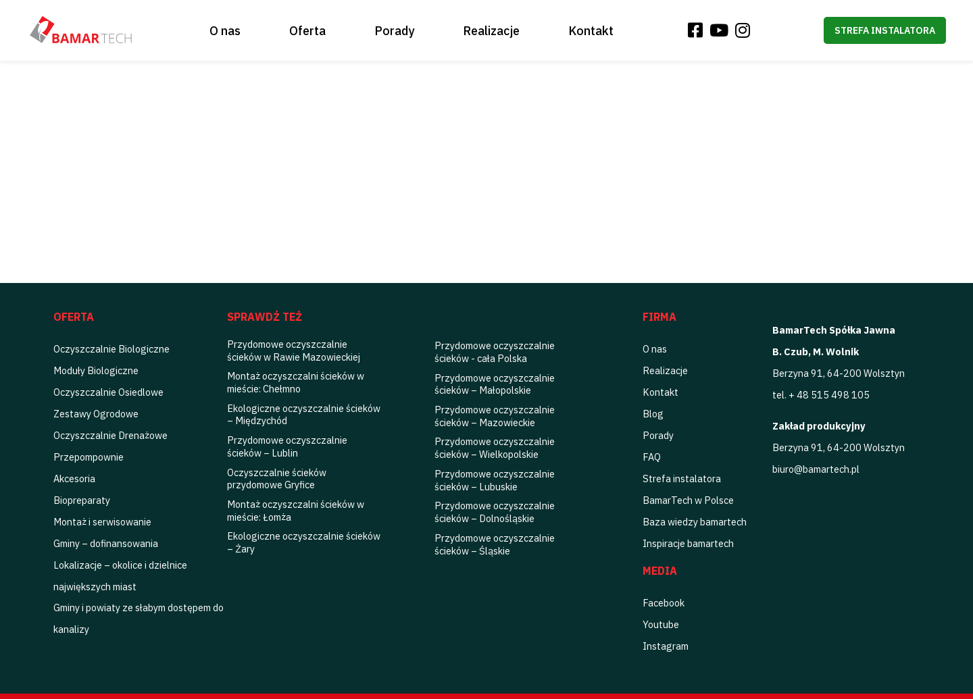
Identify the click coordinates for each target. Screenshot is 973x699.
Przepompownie (88, 456)
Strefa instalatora (884, 30)
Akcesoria (74, 478)
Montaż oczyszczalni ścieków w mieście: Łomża (295, 510)
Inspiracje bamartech (688, 543)
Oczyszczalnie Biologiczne (111, 348)
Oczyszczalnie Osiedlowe (108, 392)
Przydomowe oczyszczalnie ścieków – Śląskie (494, 544)
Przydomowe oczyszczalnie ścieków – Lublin (287, 446)
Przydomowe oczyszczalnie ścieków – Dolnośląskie (494, 512)
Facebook (663, 602)
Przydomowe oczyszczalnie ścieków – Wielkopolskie (494, 448)
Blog (653, 413)
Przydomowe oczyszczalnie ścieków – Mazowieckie (494, 416)
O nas (225, 30)
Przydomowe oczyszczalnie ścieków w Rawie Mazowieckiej (293, 350)
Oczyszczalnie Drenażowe (110, 435)
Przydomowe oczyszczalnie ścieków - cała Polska (494, 352)
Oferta (307, 30)
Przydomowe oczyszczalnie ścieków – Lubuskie (494, 480)
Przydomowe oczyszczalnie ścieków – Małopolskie (494, 384)
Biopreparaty (81, 500)
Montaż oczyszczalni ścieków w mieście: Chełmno (295, 382)
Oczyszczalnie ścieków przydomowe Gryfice (276, 479)
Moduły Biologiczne (96, 370)
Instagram (666, 646)
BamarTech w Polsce (688, 500)
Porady (394, 30)
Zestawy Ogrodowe (96, 413)
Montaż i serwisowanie (102, 521)
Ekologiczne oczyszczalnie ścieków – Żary (303, 542)
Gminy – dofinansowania (105, 543)
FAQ (652, 456)
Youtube (661, 624)
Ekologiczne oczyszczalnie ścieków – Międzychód (303, 415)
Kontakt (591, 30)
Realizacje (491, 30)
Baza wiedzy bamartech (695, 521)
